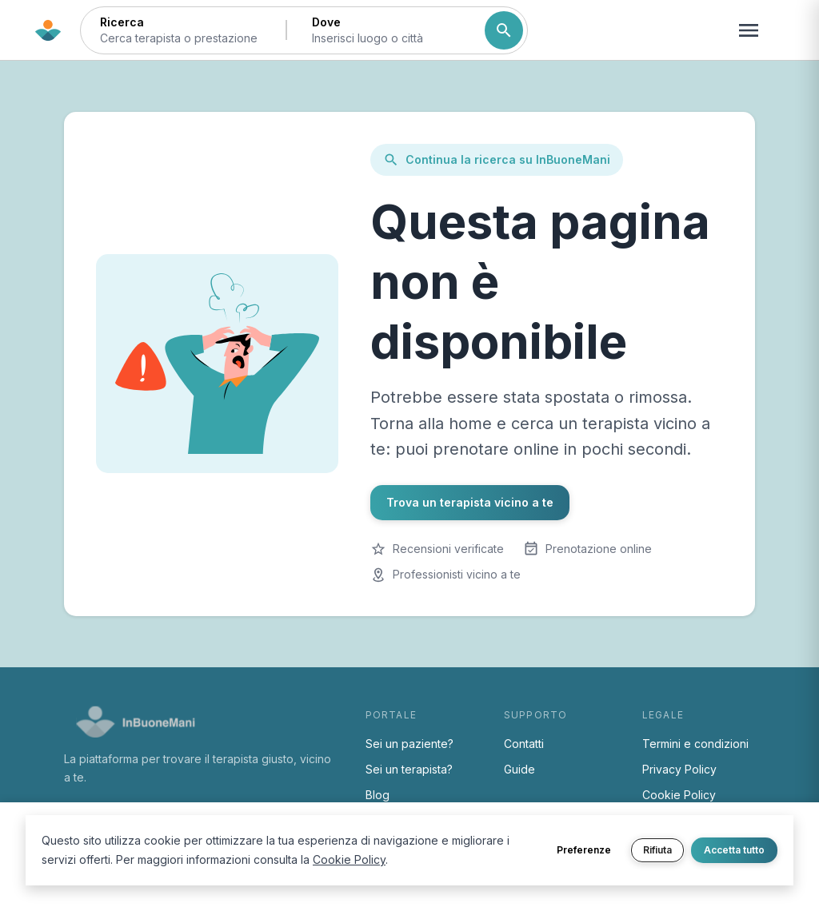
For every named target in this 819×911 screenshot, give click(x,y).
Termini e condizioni (695, 743)
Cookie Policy (679, 795)
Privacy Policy (679, 769)
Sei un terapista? (409, 769)
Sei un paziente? (409, 743)
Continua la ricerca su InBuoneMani (496, 160)
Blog (378, 795)
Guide (519, 769)
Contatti (524, 743)
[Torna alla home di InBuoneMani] (48, 30)
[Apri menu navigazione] (749, 30)
